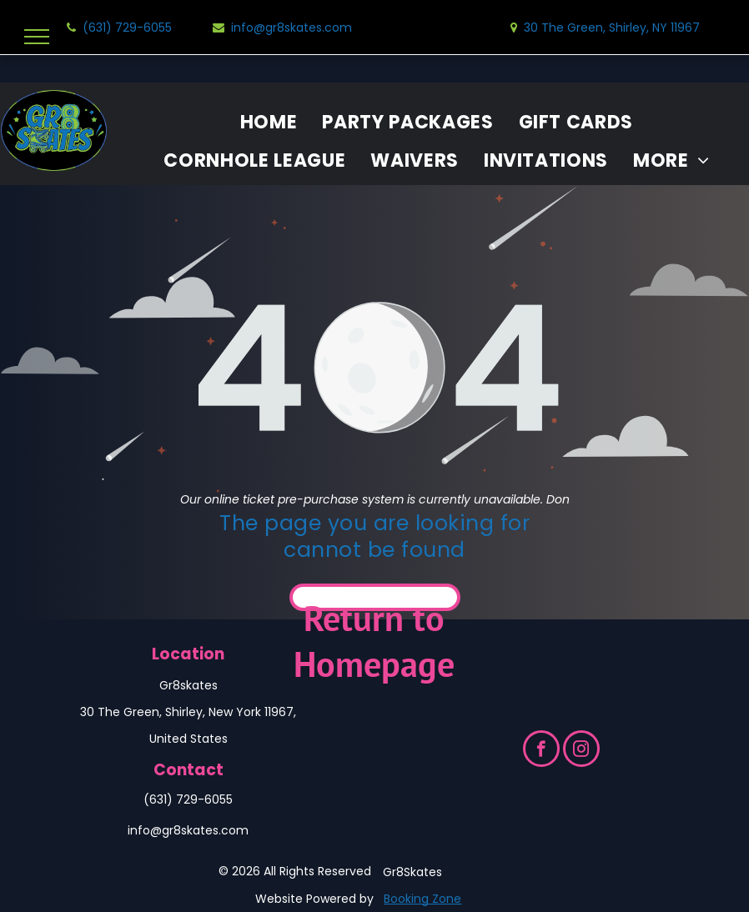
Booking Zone (422, 898)
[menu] (36, 36)
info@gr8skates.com (188, 830)
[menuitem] (269, 122)
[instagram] (581, 750)
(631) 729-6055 (188, 799)
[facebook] (541, 750)
